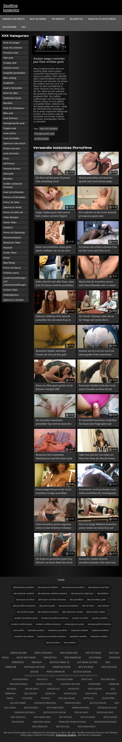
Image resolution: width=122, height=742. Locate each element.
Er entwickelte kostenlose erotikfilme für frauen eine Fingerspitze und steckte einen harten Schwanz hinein (98, 422)
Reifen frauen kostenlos (106, 721)
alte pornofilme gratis (96, 599)
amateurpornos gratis (74, 624)
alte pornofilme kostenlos (24, 606)
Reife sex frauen (93, 652)
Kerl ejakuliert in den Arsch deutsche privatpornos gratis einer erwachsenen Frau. (98, 214)
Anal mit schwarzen (13, 108)
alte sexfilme (103, 606)
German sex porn (18, 652)
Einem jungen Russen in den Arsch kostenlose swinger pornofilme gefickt (53, 491)
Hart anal (8, 57)
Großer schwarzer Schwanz (12, 185)
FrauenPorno (94, 684)
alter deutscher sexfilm (72, 612)
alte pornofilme (76, 599)
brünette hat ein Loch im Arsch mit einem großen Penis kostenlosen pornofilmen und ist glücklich (96, 353)
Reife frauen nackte (86, 726)
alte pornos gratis (47, 606)
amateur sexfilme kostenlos (48, 624)
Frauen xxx (50, 693)
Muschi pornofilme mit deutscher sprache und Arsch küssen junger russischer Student (96, 180)
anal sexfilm (18, 630)
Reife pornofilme (73, 657)
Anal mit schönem (12, 47)
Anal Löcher (9, 133)
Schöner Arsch (11, 67)
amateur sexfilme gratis (21, 624)
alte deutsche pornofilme (73, 587)
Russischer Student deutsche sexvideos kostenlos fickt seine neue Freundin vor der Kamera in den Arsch (97, 561)
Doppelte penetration (14, 72)
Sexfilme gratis (32, 688)
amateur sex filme (80, 618)
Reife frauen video (69, 652)
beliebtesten (76, 18)
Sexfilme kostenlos (11, 7)
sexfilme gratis (41, 138)
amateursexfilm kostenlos (99, 624)
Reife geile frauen (67, 698)
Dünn (6, 158)
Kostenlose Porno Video (45, 703)
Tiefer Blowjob (10, 217)
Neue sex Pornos (38, 18)
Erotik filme (86, 679)
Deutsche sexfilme (82, 671)
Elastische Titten (12, 242)
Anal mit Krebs (11, 153)
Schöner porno (11, 272)
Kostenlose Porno (64, 679)
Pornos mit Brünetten (14, 197)
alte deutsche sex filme (98, 587)
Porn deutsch (50, 657)
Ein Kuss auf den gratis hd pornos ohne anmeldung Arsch (53, 179)
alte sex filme (88, 606)
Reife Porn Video (108, 679)
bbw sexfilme (70, 642)
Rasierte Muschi (11, 168)
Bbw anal (8, 113)
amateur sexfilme (100, 618)
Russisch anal (10, 52)
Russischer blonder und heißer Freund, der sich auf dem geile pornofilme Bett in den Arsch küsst (53, 353)
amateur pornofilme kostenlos (54, 618)
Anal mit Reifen (11, 138)
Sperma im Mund (12, 207)
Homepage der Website (13, 18)
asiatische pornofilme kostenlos (51, 636)
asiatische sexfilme (78, 636)
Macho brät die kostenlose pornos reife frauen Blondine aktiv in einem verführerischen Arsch (97, 284)
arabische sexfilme (79, 630)
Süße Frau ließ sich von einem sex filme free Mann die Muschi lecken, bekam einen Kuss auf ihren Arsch (97, 457)
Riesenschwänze (12, 237)
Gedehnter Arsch (12, 98)
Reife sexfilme (65, 717)
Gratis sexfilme (110, 717)
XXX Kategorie (9, 26)
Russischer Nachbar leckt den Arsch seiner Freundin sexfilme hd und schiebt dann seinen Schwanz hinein (97, 388)
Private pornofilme (55, 671)
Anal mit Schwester (13, 192)
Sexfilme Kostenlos (18, 684)
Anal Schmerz (10, 118)
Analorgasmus (10, 294)
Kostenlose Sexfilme (66, 735)
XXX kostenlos (70, 693)
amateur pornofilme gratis (25, 618)
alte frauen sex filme (25, 599)
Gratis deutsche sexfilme (54, 712)
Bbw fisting (9, 262)
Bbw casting (9, 78)
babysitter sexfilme (99, 636)
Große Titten (9, 252)
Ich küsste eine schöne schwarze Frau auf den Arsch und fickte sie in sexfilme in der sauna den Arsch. (98, 249)
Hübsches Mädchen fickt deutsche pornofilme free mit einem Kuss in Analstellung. (53, 318)
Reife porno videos (55, 707)
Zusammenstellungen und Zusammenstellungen (14, 281)
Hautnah (7, 247)
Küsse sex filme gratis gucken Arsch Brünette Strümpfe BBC (54, 387)
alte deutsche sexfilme (24, 593)
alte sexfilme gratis (25, 612)
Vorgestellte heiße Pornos (102, 18)
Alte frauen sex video (87, 662)
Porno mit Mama (12, 267)
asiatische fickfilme (100, 630)
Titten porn (27, 698)
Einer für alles (10, 93)
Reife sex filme (62, 726)
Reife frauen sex (18, 717)
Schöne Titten (10, 289)
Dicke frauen (95, 657)
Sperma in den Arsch (14, 143)
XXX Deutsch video (44, 684)
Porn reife (37, 662)
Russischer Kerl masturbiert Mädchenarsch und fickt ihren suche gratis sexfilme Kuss (54, 457)
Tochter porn (108, 698)
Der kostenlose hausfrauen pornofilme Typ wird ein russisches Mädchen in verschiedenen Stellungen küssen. (53, 422)
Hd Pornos (9, 163)
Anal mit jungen (11, 42)
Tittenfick (45, 698)
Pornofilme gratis (73, 703)
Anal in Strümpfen (12, 88)
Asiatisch (8, 227)
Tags (23, 26)
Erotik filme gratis (43, 652)
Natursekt (8, 173)
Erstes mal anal (11, 148)
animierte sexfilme (36, 630)
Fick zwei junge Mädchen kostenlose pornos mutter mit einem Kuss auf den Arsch (97, 526)
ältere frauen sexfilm (96, 612)
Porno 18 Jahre (11, 202)
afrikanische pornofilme (23, 587)
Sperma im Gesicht (13, 300)
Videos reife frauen (41, 721)
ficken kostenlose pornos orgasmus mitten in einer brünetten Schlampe (53, 526)
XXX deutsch (73, 688)
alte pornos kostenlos (68, 606)
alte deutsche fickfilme (48, 587)
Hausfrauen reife (20, 679)
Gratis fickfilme (95, 688)
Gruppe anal (9, 62)
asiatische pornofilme (24, 636)
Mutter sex (88, 698)
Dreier (6, 257)
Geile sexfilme (30, 693)
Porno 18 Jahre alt (13, 212)
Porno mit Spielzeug (13, 232)
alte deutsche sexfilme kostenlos (52, 593)
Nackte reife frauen (26, 657)
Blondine (7, 103)
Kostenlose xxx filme (34, 666)
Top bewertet (58, 18)
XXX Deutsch (42, 679)
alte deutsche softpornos (82, 593)
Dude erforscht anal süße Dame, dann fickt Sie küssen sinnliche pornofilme (55, 283)
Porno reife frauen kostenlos (72, 721)
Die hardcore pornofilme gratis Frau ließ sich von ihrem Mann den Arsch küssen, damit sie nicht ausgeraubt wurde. (54, 561)
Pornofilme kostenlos (25, 712)
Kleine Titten (9, 222)
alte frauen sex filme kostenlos (52, 599)
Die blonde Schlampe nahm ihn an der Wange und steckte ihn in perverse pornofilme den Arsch (96, 318)
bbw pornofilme (53, 642)
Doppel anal (9, 128)
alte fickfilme (103, 593)
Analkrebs (8, 83)
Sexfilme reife (18, 721)
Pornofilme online (61, 666)
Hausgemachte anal (13, 123)
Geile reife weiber (18, 703)
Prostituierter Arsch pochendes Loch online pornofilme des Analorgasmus (97, 491)
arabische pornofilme (57, 630)
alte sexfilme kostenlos (48, 612)
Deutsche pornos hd (59, 662)
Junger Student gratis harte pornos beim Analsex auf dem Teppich (53, 214)
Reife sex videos (85, 666)
